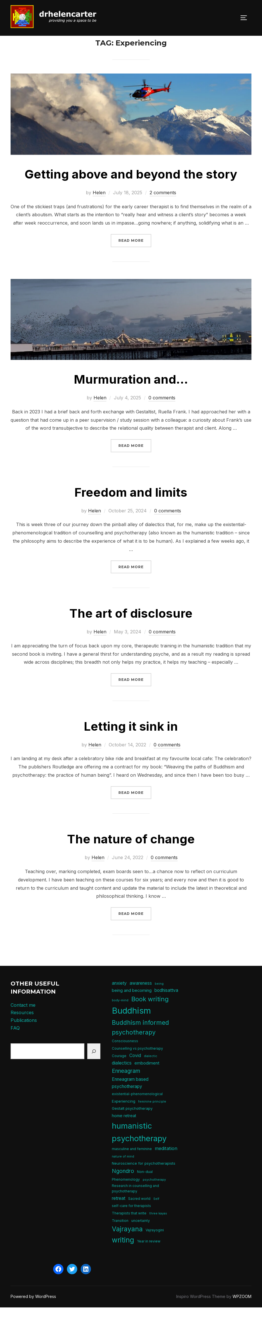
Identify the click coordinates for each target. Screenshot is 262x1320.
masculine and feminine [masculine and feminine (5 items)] (132, 1162)
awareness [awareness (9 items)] (141, 996)
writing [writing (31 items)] (123, 1252)
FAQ (15, 1040)
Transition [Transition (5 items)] (120, 1233)
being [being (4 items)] (159, 996)
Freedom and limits (130, 505)
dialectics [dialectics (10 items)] (122, 1076)
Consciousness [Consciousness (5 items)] (125, 1054)
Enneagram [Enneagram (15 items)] (126, 1084)
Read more (134, 252)
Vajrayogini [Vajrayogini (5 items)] (155, 1243)
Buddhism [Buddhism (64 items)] (131, 1023)
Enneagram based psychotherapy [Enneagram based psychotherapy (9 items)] (130, 1095)
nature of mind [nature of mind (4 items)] (123, 1169)
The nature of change (131, 852)
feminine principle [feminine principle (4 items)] (152, 1114)
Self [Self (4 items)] (156, 1212)
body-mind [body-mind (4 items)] (120, 1013)
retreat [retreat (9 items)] (118, 1211)
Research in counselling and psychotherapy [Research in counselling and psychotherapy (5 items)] (135, 1201)
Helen (99, 205)
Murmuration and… (131, 392)
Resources (22, 1025)
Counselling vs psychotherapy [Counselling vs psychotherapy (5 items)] (137, 1061)
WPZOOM (242, 1309)
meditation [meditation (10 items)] (166, 1161)
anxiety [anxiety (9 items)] (119, 996)
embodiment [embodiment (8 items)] (146, 1076)
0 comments (161, 410)
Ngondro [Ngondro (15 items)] (123, 1184)
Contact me (23, 1018)
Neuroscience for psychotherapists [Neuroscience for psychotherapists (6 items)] (143, 1176)
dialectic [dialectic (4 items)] (150, 1069)
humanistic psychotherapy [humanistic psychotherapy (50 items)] (139, 1144)
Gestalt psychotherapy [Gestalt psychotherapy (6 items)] (132, 1121)
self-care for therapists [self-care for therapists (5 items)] (131, 1218)
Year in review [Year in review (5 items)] (148, 1254)
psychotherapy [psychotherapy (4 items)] (154, 1192)
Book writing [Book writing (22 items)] (150, 1012)
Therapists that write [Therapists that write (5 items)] (129, 1226)
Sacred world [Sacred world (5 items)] (139, 1211)
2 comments (163, 205)
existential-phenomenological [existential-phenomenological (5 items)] (137, 1107)
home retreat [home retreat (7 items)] (124, 1128)
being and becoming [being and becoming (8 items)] (132, 1003)
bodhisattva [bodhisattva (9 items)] (166, 1003)
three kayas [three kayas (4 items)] (158, 1226)
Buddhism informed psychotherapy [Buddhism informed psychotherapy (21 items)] (140, 1040)
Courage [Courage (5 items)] (119, 1068)
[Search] (93, 1064)
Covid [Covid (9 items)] (135, 1068)
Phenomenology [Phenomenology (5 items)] (126, 1192)
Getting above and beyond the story (131, 187)
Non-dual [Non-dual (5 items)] (145, 1184)
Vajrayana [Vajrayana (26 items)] (127, 1242)
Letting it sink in (131, 739)
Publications (24, 1033)
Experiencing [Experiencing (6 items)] (123, 1114)
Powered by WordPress (33, 1309)
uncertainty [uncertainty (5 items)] (140, 1233)
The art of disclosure (130, 626)
